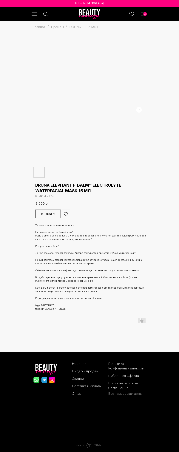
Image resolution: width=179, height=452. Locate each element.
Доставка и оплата (86, 386)
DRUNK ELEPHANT (84, 27)
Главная (39, 27)
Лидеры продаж (85, 371)
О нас (76, 393)
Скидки (78, 378)
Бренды (57, 27)
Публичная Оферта (123, 376)
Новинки (79, 364)
